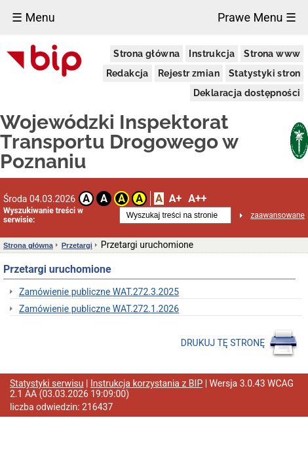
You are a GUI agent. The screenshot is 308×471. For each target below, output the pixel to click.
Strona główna (146, 53)
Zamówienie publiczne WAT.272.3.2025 (99, 292)
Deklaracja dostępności (247, 93)
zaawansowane (277, 215)
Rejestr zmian (189, 73)
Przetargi (77, 245)
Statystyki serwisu (47, 383)
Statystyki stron (264, 73)
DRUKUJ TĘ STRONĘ (239, 343)
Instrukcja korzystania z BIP (146, 383)
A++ (197, 198)
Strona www (272, 53)
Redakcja (127, 73)
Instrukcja (212, 53)
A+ (175, 198)
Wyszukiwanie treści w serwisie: (43, 215)
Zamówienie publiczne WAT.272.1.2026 (99, 309)
